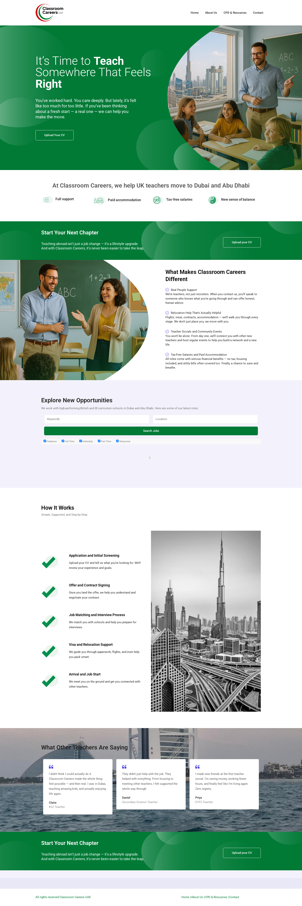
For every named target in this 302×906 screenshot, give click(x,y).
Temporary (123, 441)
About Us (211, 12)
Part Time (104, 441)
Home (195, 12)
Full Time (68, 441)
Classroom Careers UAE (75, 897)
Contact (258, 12)
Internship (86, 441)
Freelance (50, 441)
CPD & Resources (235, 12)
